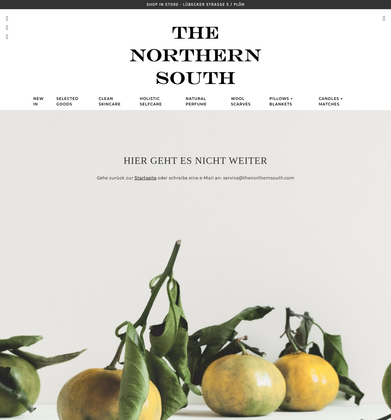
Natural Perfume (196, 101)
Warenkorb (384, 27)
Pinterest (7, 27)
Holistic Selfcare (151, 101)
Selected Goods (68, 101)
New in (38, 101)
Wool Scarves (241, 101)
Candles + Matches (331, 101)
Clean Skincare (110, 101)
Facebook (7, 36)
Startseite (145, 178)
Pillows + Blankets (281, 101)
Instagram (7, 18)
